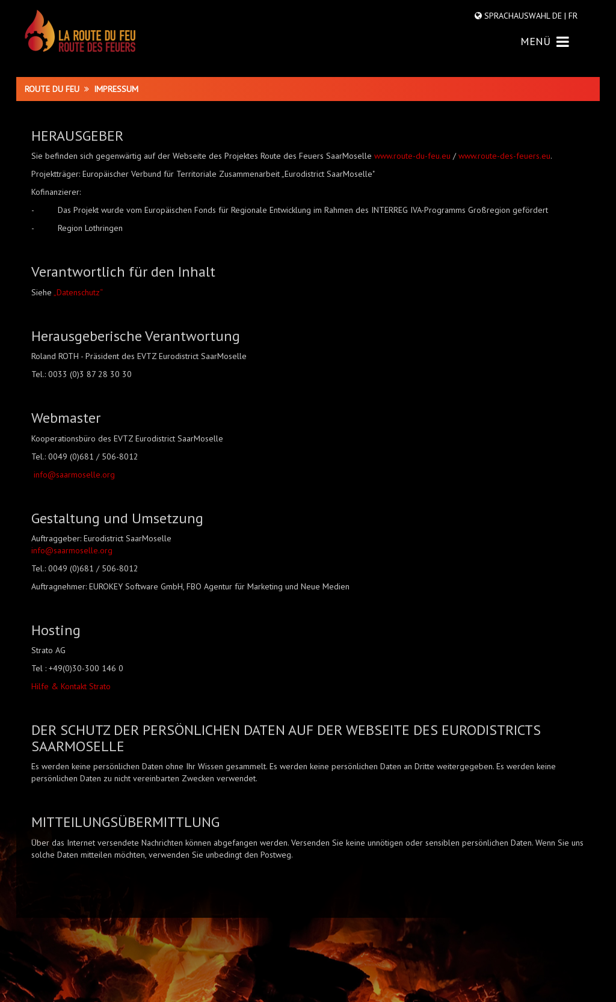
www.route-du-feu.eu (412, 155)
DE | (559, 15)
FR (572, 15)
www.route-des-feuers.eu (504, 155)
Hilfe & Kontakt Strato (71, 686)
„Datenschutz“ (78, 292)
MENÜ (544, 41)
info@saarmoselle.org (74, 474)
